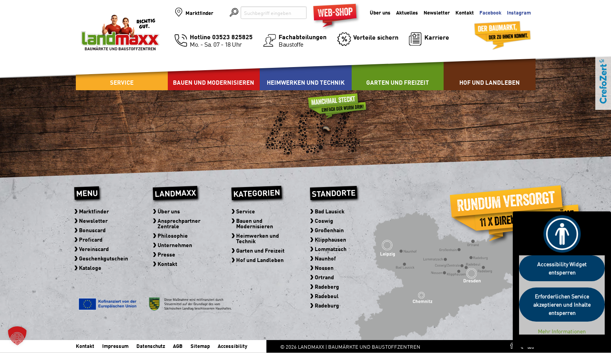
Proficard (91, 239)
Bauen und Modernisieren (213, 82)
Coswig (324, 220)
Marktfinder (199, 12)
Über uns (380, 12)
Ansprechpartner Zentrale (179, 223)
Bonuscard (92, 230)
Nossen (324, 267)
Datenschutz (150, 345)
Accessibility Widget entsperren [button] (562, 268)
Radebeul (327, 296)
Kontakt (464, 12)
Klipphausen (331, 239)
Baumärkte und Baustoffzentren (120, 40)
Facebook (490, 12)
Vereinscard (94, 249)
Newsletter (437, 12)
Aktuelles (407, 12)
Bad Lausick (330, 211)
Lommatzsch (331, 249)
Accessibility (232, 345)
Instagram (519, 12)
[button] (17, 335)
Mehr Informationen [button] (562, 331)
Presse (167, 254)
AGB (178, 345)
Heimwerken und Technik (306, 82)
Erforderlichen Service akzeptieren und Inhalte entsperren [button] (562, 304)
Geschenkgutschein (103, 258)
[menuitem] (214, 70)
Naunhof (325, 258)
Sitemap (200, 345)
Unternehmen (175, 245)
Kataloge (90, 267)
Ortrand (324, 277)
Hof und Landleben (489, 82)
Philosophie (173, 235)
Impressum (115, 345)
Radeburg (327, 305)
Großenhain (329, 230)
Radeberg (327, 286)
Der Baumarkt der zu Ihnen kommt (492, 31)
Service (122, 82)
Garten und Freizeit (397, 82)
